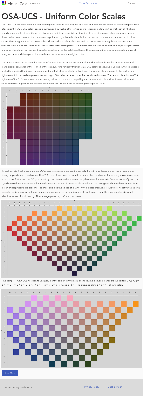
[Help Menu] (10, 373)
